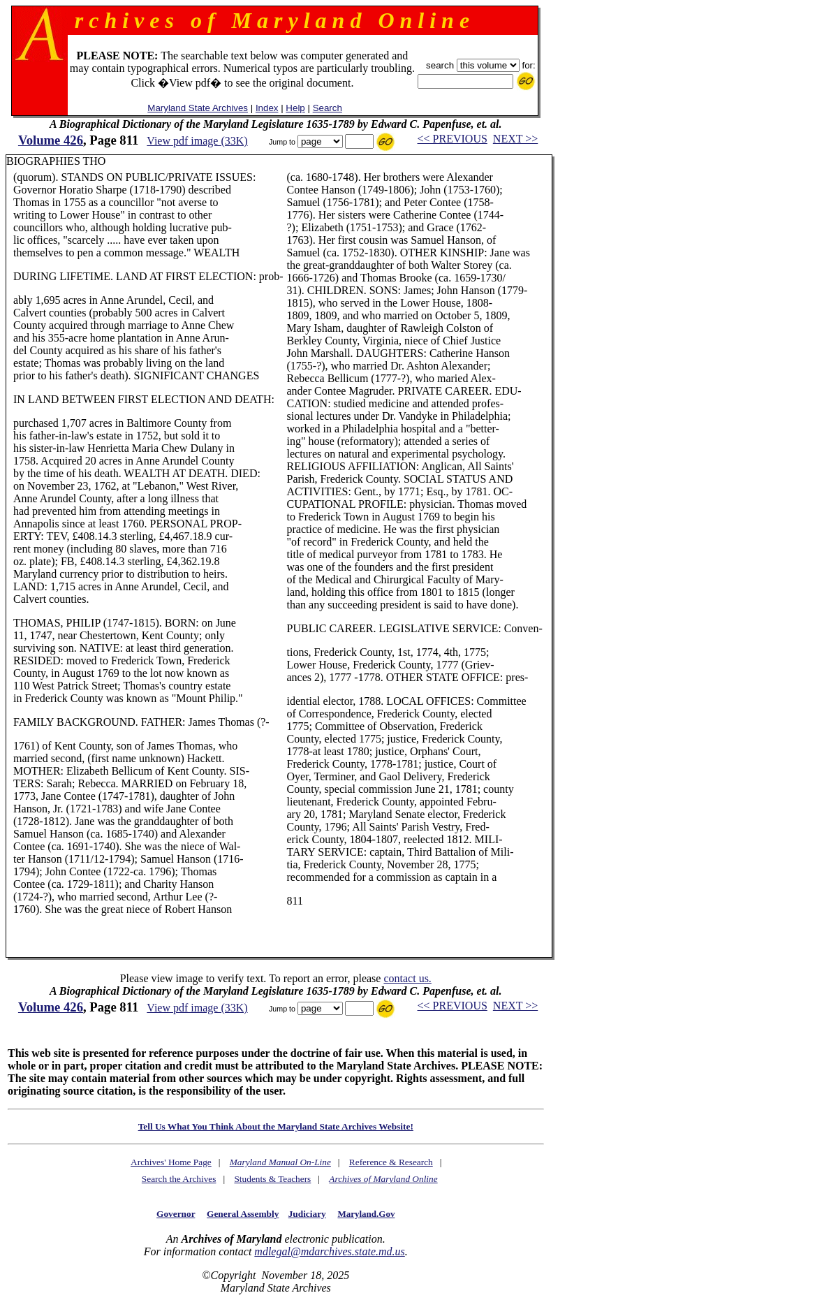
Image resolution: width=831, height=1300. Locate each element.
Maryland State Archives (197, 108)
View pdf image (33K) (197, 141)
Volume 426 (50, 140)
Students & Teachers (272, 1179)
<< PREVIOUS (452, 139)
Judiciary (307, 1213)
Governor (175, 1213)
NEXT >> (515, 139)
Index (267, 108)
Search (327, 108)
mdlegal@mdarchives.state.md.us (329, 1251)
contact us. (407, 978)
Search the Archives (179, 1179)
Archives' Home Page (171, 1162)
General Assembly (243, 1213)
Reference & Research (391, 1162)
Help (295, 108)
